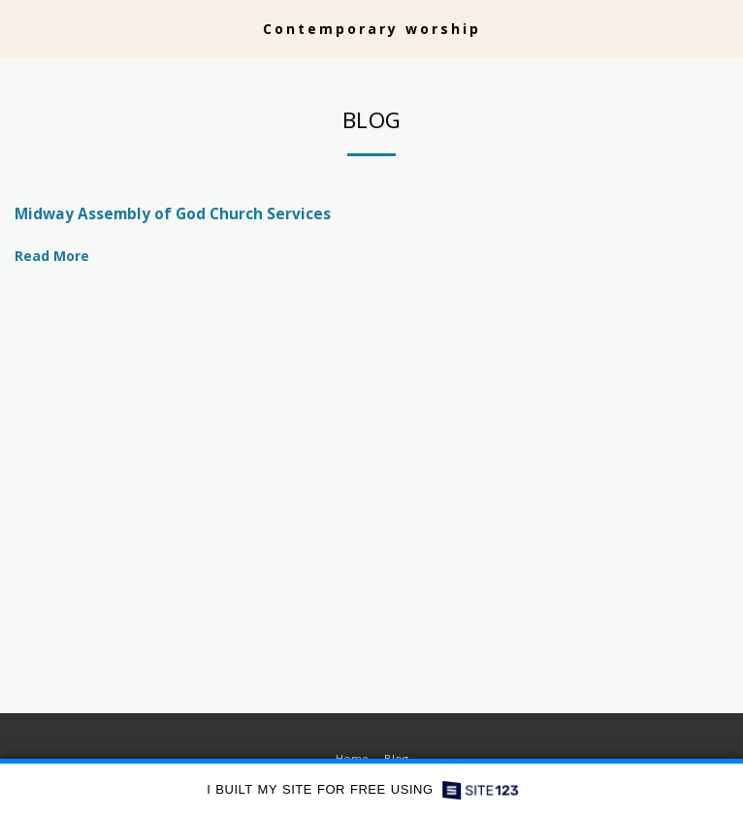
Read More (59, 255)
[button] (21, 28)
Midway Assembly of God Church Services (173, 214)
